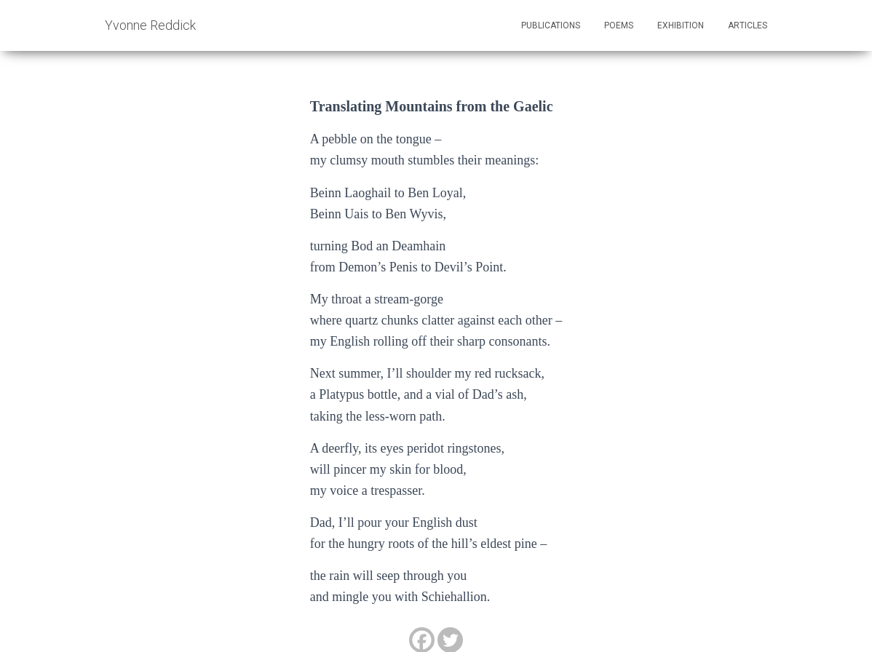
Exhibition (680, 25)
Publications (550, 25)
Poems (618, 25)
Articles (747, 25)
